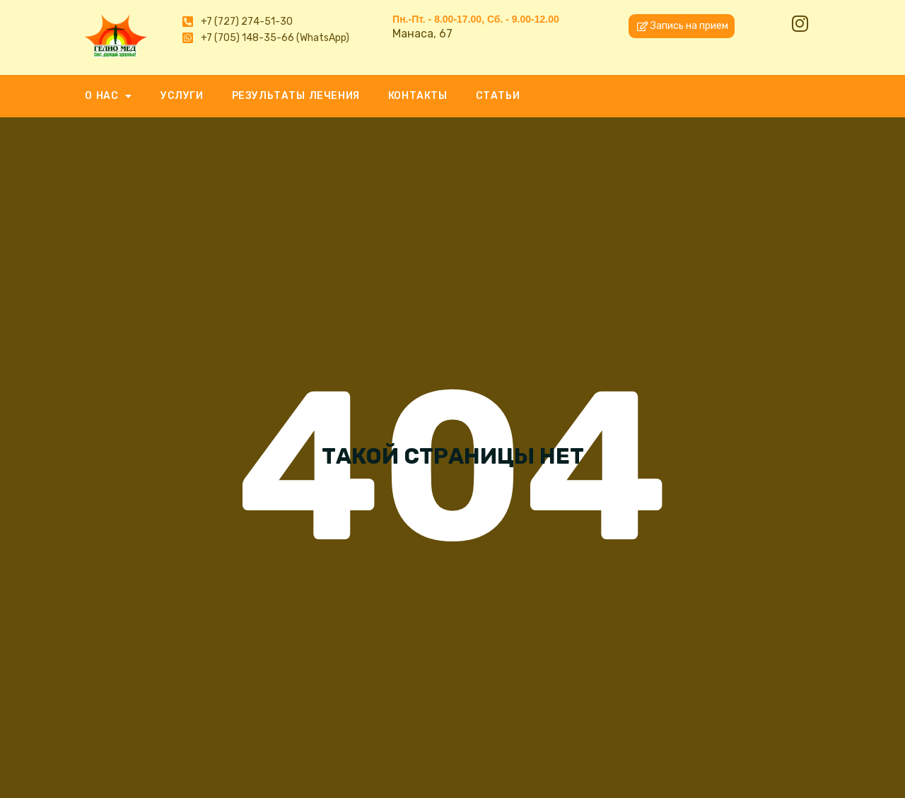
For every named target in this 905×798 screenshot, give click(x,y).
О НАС (108, 96)
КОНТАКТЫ (418, 96)
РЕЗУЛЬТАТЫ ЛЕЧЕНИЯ (296, 96)
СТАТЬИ (498, 96)
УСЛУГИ (182, 96)
